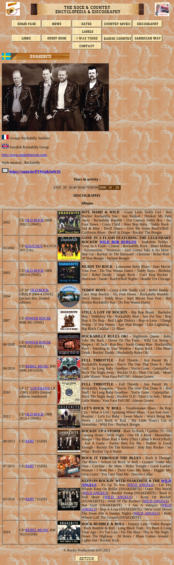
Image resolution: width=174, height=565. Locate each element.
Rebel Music (37, 366)
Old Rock (34, 220)
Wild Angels (140, 485)
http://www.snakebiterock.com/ (24, 155)
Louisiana (40, 388)
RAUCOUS (33, 246)
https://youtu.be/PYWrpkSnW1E (35, 171)
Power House (38, 318)
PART (29, 441)
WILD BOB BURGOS (117, 242)
